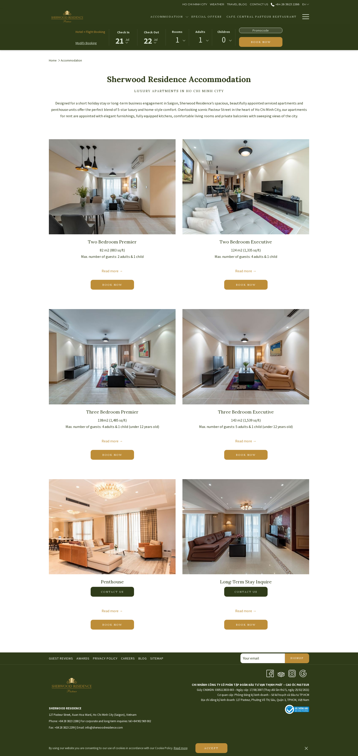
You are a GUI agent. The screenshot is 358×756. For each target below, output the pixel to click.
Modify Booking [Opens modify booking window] (86, 43)
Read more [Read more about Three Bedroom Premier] (110, 441)
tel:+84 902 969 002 (140, 721)
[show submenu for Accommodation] (158, 16)
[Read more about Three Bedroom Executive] (245, 356)
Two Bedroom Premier (112, 242)
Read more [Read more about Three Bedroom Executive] (243, 441)
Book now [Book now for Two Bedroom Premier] (118, 284)
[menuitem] (137, 16)
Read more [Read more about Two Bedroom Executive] (243, 271)
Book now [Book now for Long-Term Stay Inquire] (252, 624)
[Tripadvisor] (281, 673)
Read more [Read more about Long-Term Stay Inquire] (243, 611)
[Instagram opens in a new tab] (292, 673)
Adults (200, 32)
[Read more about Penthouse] (112, 526)
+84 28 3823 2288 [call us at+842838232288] (285, 4)
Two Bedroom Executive (246, 242)
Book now (267, 42)
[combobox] (177, 40)
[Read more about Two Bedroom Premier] (112, 186)
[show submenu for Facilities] (297, 16)
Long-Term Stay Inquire (246, 582)
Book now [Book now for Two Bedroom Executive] (252, 284)
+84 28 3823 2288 (68, 721)
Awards (83, 658)
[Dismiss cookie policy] (306, 748)
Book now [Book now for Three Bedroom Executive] (252, 455)
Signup (297, 658)
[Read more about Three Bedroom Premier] (112, 356)
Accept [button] (211, 748)
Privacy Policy (105, 658)
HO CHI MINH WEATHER (245, 729)
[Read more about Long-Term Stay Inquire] (245, 526)
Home (52, 60)
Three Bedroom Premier (112, 412)
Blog (142, 658)
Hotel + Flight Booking (90, 32)
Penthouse (112, 582)
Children (223, 32)
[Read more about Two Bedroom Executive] (245, 186)
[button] (123, 37)
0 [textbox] (224, 40)
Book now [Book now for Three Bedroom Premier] (118, 455)
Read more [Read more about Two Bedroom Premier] (110, 271)
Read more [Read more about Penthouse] (110, 611)
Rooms (177, 32)
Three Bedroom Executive (246, 412)
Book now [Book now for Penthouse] (118, 624)
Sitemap (156, 658)
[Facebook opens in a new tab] (270, 673)
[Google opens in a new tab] (303, 673)
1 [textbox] (177, 40)
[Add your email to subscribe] (262, 658)
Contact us (112, 591)
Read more (180, 748)
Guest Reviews (61, 658)
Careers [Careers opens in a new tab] (128, 658)
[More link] (304, 16)
